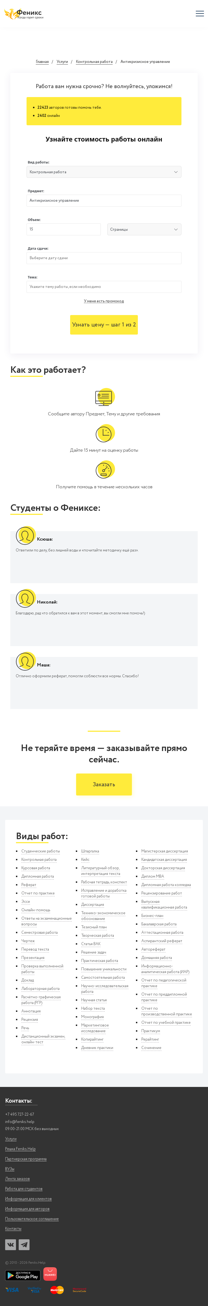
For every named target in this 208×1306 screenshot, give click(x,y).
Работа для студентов (24, 1189)
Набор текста (93, 1008)
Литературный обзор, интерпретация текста (100, 871)
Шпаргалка (90, 851)
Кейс (85, 859)
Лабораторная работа (40, 988)
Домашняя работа (156, 958)
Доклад (27, 980)
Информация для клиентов (28, 1199)
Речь (25, 1028)
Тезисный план (94, 927)
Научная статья (94, 1000)
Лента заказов (17, 1179)
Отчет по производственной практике (166, 1011)
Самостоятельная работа (103, 977)
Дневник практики (97, 1048)
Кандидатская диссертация (164, 859)
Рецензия (29, 1019)
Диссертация (92, 904)
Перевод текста (35, 949)
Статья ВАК (90, 944)
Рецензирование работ (161, 893)
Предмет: (36, 191)
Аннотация (31, 1011)
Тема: (32, 277)
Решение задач (93, 952)
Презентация (32, 958)
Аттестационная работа (162, 932)
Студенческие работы (40, 851)
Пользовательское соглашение (32, 1219)
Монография (92, 1017)
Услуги (62, 62)
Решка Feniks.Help (20, 1149)
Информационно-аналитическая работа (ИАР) (165, 969)
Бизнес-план (152, 916)
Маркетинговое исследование (95, 1028)
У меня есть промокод (104, 301)
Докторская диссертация (163, 868)
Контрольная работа (94, 62)
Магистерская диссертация (164, 851)
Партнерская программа (26, 1159)
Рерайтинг (150, 1039)
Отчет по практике (38, 893)
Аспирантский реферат (161, 941)
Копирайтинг (92, 1039)
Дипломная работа (37, 876)
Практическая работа (99, 961)
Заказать (104, 785)
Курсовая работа (35, 868)
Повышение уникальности (103, 969)
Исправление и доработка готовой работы (103, 893)
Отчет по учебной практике (166, 1022)
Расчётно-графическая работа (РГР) (41, 1000)
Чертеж (28, 941)
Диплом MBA (152, 876)
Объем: (34, 219)
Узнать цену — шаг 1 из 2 (104, 325)
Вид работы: (38, 162)
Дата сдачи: (38, 248)
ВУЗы (9, 1169)
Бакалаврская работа (159, 924)
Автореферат (153, 949)
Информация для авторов (27, 1209)
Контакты (13, 1229)
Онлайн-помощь (35, 910)
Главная (42, 62)
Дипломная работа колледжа (166, 885)
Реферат (28, 885)
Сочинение (151, 1048)
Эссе (25, 901)
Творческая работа (97, 935)
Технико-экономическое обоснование (103, 916)
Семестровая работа (39, 932)
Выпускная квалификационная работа (164, 904)
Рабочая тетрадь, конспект (104, 882)
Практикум (150, 1031)
